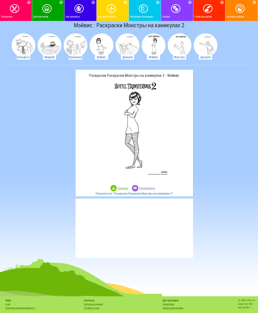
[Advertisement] (41, 133)
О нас (7, 304)
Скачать (123, 188)
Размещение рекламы (173, 307)
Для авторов (168, 304)
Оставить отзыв (91, 307)
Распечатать (147, 188)
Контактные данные (93, 304)
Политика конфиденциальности (20, 307)
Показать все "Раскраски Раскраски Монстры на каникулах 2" (134, 193)
